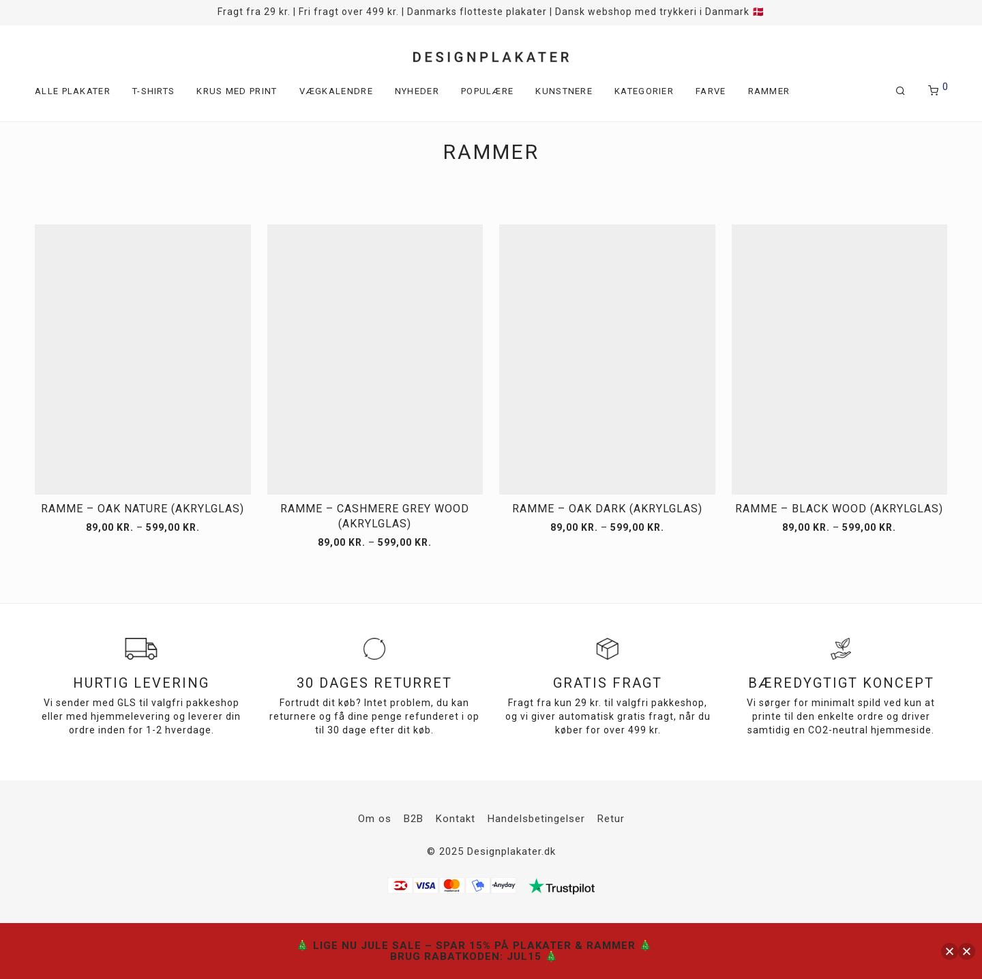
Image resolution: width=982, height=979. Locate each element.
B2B (413, 819)
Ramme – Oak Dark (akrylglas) (607, 508)
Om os (374, 819)
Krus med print (236, 91)
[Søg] (900, 91)
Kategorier (644, 91)
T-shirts (153, 91)
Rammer (769, 91)
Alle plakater (72, 91)
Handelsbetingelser (536, 819)
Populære (487, 91)
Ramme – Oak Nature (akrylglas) (142, 508)
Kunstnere (564, 91)
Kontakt (455, 819)
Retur (611, 819)
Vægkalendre (336, 91)
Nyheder (417, 91)
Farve (711, 91)
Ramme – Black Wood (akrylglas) (839, 508)
